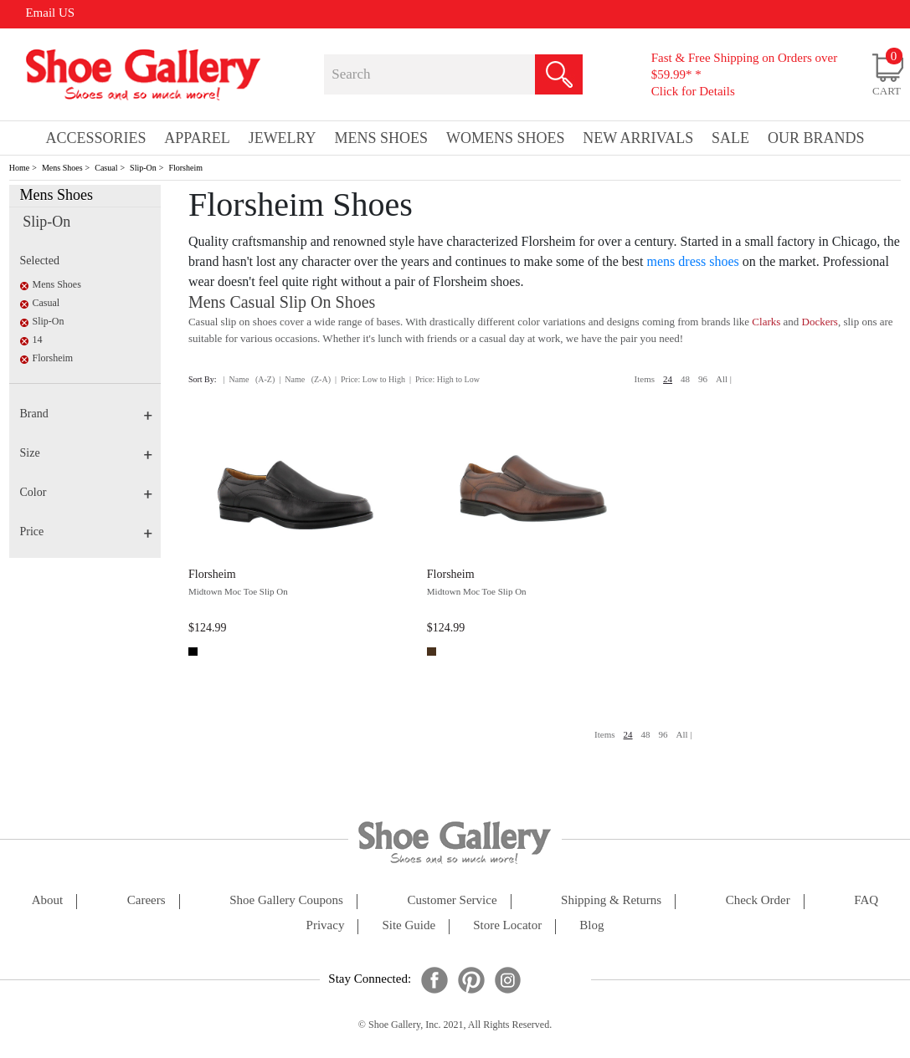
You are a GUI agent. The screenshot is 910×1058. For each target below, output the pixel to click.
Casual (106, 167)
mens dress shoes (693, 261)
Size (86, 453)
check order (758, 900)
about (48, 900)
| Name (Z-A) (305, 379)
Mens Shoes (62, 167)
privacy (325, 925)
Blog (591, 925)
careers (146, 900)
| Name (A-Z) (249, 379)
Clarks (766, 321)
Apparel (196, 138)
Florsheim (185, 167)
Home (19, 167)
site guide (408, 925)
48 (685, 379)
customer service (452, 900)
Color (86, 492)
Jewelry (282, 138)
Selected (39, 260)
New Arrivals (638, 138)
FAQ (866, 900)
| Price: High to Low (444, 379)
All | (724, 379)
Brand (86, 413)
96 (702, 379)
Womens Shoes (505, 138)
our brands (816, 138)
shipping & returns (611, 900)
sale (730, 138)
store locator (507, 925)
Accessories (95, 138)
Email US (50, 12)
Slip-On (143, 167)
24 (667, 379)
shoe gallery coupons (286, 900)
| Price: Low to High (370, 379)
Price (86, 531)
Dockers (820, 321)
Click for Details (693, 91)
